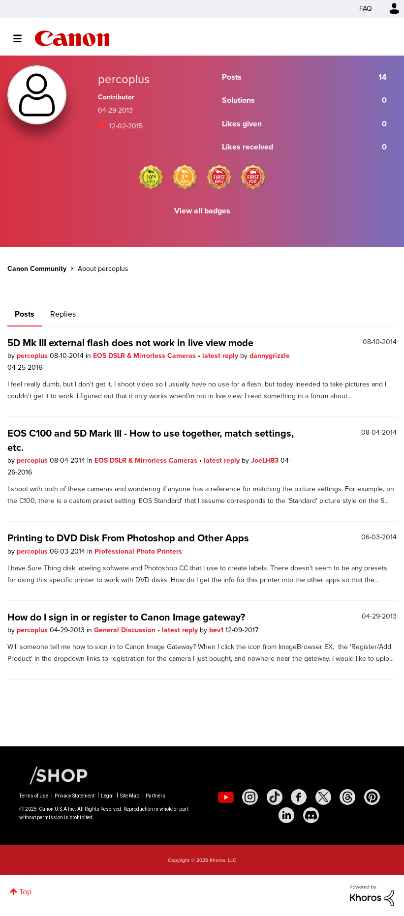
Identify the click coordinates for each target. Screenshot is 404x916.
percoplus (33, 356)
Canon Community (72, 38)
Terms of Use (33, 795)
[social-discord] (311, 815)
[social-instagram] (250, 797)
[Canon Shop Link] (53, 774)
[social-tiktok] (274, 797)
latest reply (221, 356)
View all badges (202, 210)
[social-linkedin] (286, 815)
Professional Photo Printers (138, 551)
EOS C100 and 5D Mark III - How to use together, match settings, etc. (150, 440)
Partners (155, 795)
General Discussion (125, 630)
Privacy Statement (74, 795)
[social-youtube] (226, 797)
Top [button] (25, 891)
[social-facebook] (299, 797)
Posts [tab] (24, 314)
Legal (107, 795)
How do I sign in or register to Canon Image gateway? (126, 617)
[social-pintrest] (372, 797)
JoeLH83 (265, 460)
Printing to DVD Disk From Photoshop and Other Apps (128, 538)
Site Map (129, 795)
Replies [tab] (63, 314)
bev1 (217, 630)
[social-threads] (347, 797)
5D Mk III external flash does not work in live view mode (130, 342)
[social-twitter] (323, 797)
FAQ (365, 8)
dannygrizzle (269, 356)
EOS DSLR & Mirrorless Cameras (145, 356)
